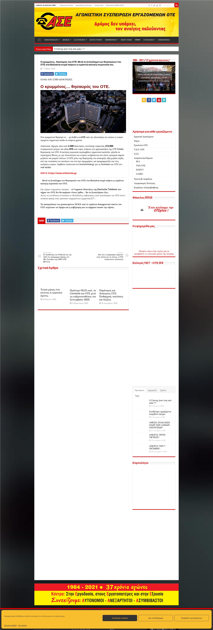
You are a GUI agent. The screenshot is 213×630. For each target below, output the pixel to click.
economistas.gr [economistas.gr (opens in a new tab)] (87, 164)
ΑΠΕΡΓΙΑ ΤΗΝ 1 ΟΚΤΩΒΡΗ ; (157, 447)
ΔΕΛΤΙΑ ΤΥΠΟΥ (96, 40)
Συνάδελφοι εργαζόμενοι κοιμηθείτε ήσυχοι (160, 412)
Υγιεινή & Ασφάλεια (143, 179)
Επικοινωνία (98, 5)
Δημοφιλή (152, 390)
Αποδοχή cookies (120, 618)
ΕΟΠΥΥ (140, 169)
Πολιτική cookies (10, 625)
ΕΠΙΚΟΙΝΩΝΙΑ (164, 40)
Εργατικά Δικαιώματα (144, 136)
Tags (137, 395)
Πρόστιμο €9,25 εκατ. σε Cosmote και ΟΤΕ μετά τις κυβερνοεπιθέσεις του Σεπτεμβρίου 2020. (83, 295)
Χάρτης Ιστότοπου (66, 5)
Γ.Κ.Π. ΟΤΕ (139, 149)
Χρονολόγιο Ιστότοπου (84, 5)
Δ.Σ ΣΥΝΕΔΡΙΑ (79, 40)
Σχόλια (163, 390)
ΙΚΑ (138, 161)
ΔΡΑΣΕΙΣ (65, 40)
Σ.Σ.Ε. (136, 153)
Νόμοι (136, 141)
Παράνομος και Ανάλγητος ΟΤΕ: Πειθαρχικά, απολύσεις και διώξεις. (111, 295)
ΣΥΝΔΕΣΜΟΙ (148, 40)
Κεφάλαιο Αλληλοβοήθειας (146, 187)
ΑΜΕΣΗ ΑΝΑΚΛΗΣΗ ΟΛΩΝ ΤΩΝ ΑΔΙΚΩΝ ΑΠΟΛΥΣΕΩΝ (159, 425)
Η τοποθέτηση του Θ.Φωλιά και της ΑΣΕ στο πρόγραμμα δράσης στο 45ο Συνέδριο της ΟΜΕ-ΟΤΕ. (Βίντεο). (57, 257)
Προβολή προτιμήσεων (191, 618)
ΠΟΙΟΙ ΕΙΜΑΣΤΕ (51, 40)
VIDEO (137, 40)
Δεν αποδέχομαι (155, 618)
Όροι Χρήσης (22, 625)
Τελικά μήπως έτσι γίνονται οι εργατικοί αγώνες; (51, 292)
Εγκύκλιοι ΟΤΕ (141, 145)
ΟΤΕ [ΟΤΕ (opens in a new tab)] (83, 137)
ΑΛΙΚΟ (139, 174)
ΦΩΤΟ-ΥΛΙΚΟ (126, 40)
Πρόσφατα (139, 390)
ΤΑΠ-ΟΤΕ (140, 165)
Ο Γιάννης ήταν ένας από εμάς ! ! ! (69, 49)
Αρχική (39, 39)
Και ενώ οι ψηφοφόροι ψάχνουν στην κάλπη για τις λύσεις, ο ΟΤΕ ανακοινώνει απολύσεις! (109, 256)
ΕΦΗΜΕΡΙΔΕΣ (111, 40)
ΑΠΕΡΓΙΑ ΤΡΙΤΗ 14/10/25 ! (157, 436)
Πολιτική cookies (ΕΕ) (115, 5)
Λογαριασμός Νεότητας (144, 183)
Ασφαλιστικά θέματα (143, 158)
